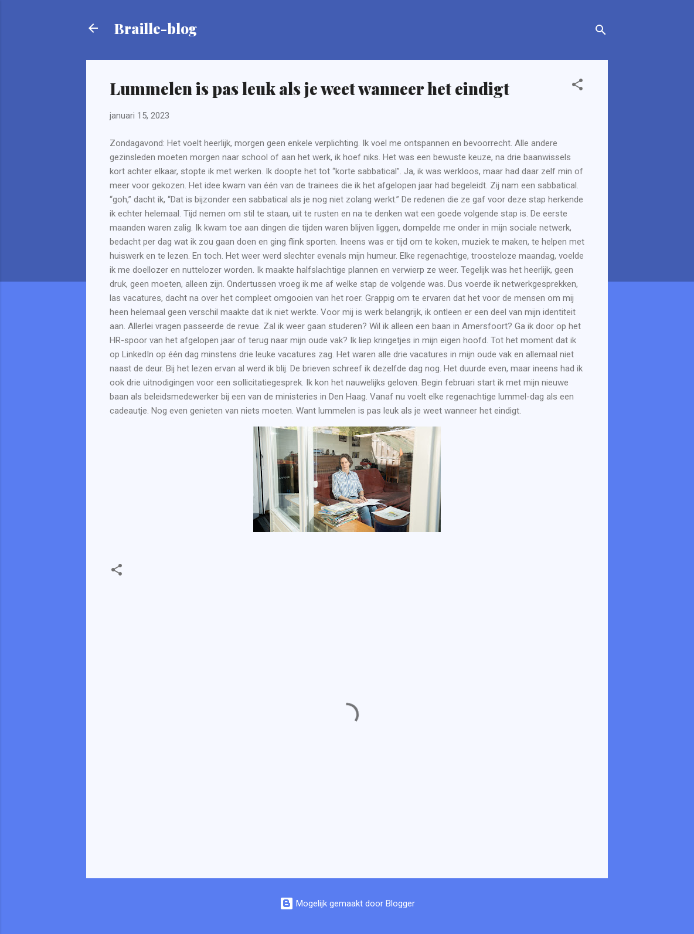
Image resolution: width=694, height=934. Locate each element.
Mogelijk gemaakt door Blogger (347, 903)
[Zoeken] (601, 32)
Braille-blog (155, 28)
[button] (577, 86)
